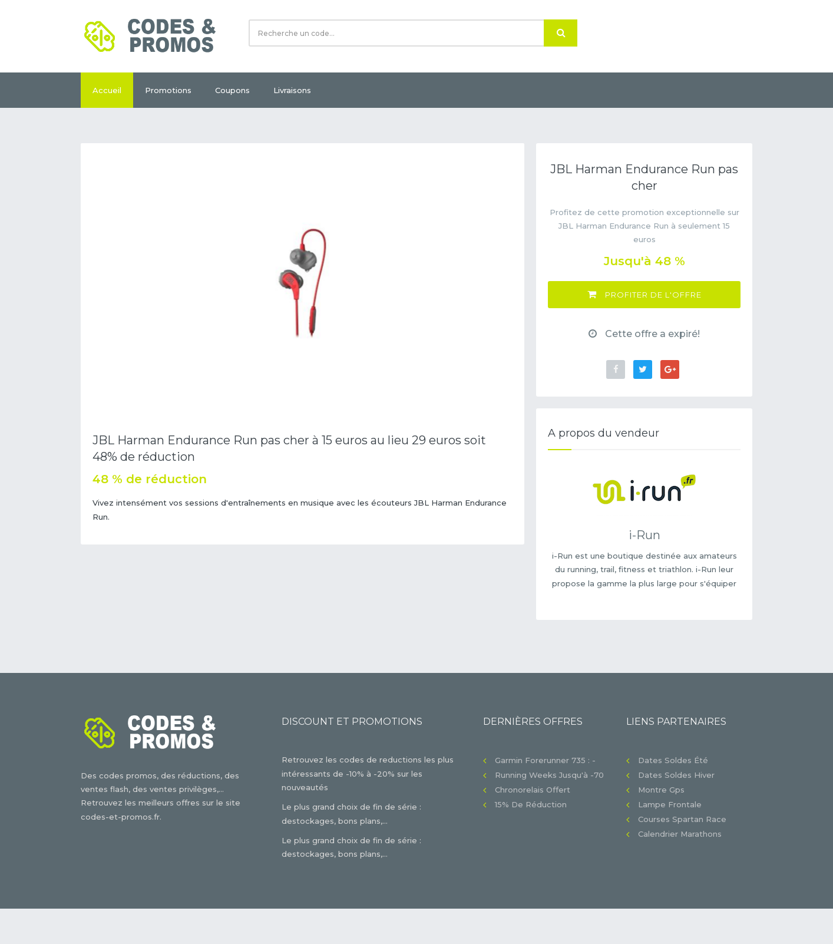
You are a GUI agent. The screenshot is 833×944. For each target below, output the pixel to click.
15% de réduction (531, 804)
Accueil (106, 90)
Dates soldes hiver (676, 775)
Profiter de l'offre (644, 294)
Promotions (168, 90)
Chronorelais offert (532, 789)
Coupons (232, 90)
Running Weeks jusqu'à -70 (549, 775)
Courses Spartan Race (682, 819)
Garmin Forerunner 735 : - (545, 760)
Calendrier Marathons (680, 834)
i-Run (644, 535)
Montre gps (661, 789)
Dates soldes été (673, 760)
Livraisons (292, 90)
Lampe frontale (670, 804)
